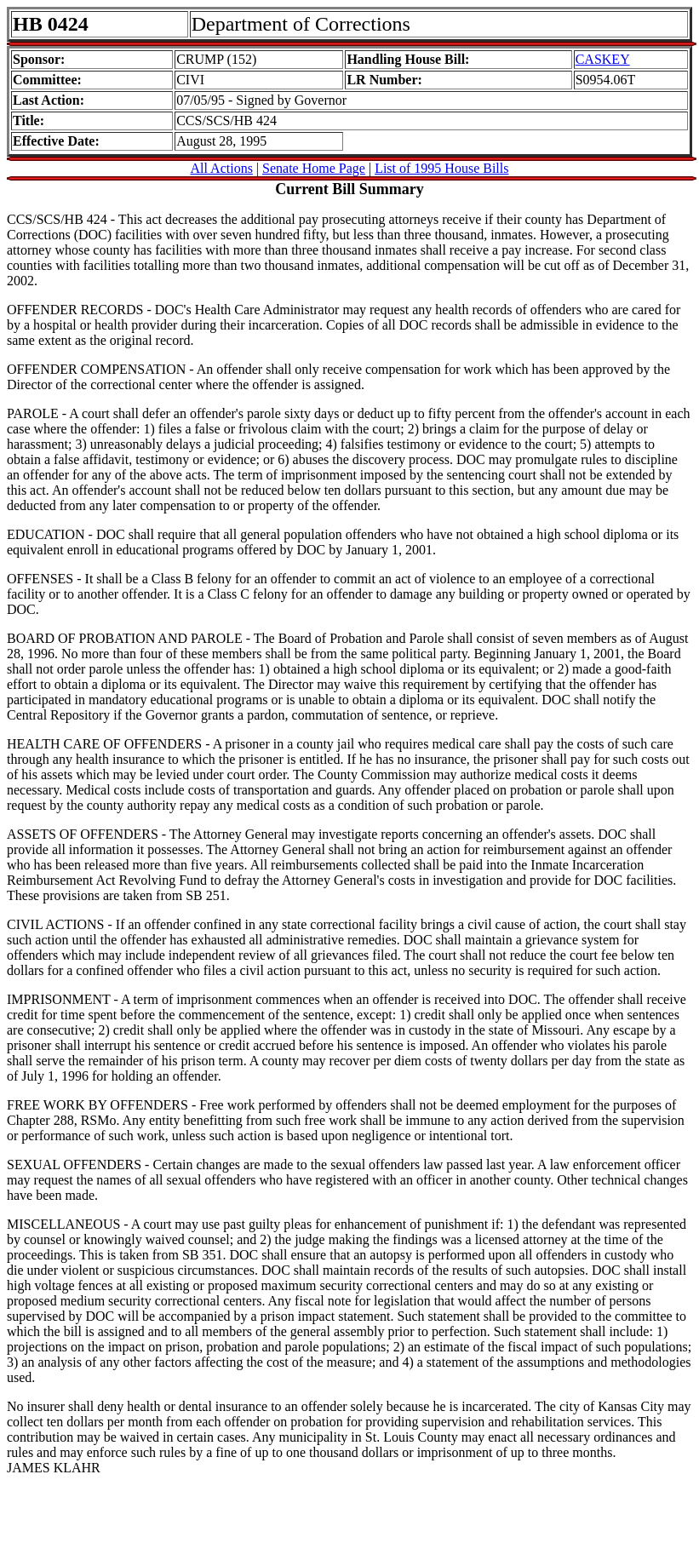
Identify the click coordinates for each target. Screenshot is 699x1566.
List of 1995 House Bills (441, 168)
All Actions (222, 168)
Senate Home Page (313, 168)
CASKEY (603, 59)
